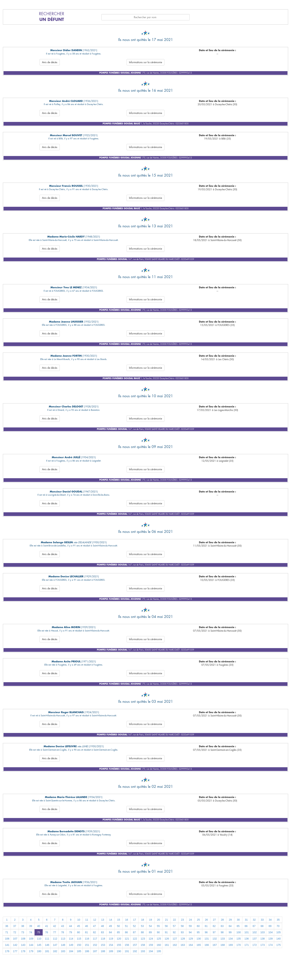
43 (62, 926)
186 (87, 951)
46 (86, 926)
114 (71, 938)
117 (95, 938)
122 (135, 938)
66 (246, 926)
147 (55, 944)
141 (7, 944)
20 (158, 919)
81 (86, 932)
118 (103, 938)
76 (46, 932)
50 (118, 926)
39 (30, 926)
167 (214, 944)
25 (198, 919)
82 (94, 932)
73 (22, 932)
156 (127, 944)
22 (174, 919)
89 (150, 932)
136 (246, 938)
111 (47, 938)
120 (119, 938)
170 (238, 944)
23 (182, 919)
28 (222, 919)
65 (238, 926)
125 (159, 938)
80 (78, 932)
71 (6, 932)
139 (270, 938)
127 (175, 938)
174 (270, 944)
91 (166, 932)
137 (254, 938)
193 (143, 951)
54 (150, 926)
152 (95, 944)
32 (254, 919)
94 (190, 932)
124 (151, 938)
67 (254, 926)
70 (278, 926)
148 (63, 944)
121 (127, 938)
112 (55, 938)
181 (47, 951)
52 (134, 926)
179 (31, 951)
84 (110, 932)
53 (142, 926)
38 (22, 926)
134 (230, 938)
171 (246, 944)
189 (111, 951)
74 (30, 932)
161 (167, 944)
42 (54, 926)
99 (230, 932)
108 (23, 938)
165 (199, 944)
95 (198, 932)
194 (151, 951)
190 (119, 951)
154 (111, 944)
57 (174, 926)
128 (183, 938)
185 (79, 951)
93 (182, 932)
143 (23, 944)
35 (278, 919)
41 (46, 926)
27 (214, 919)
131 (207, 938)
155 (119, 944)
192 (135, 951)
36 (6, 926)
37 (14, 926)
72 (14, 932)
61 (206, 926)
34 (270, 919)
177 (15, 951)
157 (135, 944)
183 (63, 951)
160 (159, 944)
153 (103, 944)
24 (190, 919)
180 (39, 951)
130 (199, 938)
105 (278, 932)
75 (38, 932)
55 (158, 926)
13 (102, 919)
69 (270, 926)
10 (78, 919)
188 (103, 951)
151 (87, 944)
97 (214, 932)
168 (222, 944)
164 (191, 944)
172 (254, 944)
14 (110, 919)
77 (54, 932)
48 (102, 926)
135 (238, 938)
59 (190, 926)
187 (95, 951)
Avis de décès (49, 62)
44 (70, 926)
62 (214, 926)
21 (166, 919)
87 (134, 932)
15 (118, 919)
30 (238, 919)
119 (111, 938)
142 (15, 944)
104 (270, 932)
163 (183, 944)
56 (166, 926)
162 (175, 944)
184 (71, 951)
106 (7, 938)
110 (39, 938)
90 (158, 932)
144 (31, 944)
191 (127, 951)
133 (222, 938)
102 (254, 932)
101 (246, 932)
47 (94, 926)
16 (126, 919)
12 (94, 919)
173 (262, 944)
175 (278, 944)
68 (262, 926)
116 (87, 938)
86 (126, 932)
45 (78, 926)
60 (198, 926)
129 (191, 938)
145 (39, 944)
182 (55, 951)
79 (70, 932)
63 (222, 926)
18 (142, 919)
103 (262, 932)
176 (7, 951)
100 (238, 932)
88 (142, 932)
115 (79, 938)
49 (110, 926)
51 (126, 926)
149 (71, 944)
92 (174, 932)
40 (38, 926)
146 (47, 944)
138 (262, 938)
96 (206, 932)
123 (143, 938)
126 (167, 938)
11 (86, 919)
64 (230, 926)
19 (150, 919)
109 (31, 938)
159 (151, 944)
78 (62, 932)
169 (230, 944)
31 (246, 919)
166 (207, 944)
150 (79, 944)
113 (63, 938)
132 (214, 938)
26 (206, 919)
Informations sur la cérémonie (145, 62)
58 (182, 926)
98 (222, 932)
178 (23, 951)
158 (143, 944)
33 (262, 919)
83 (102, 932)
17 (134, 919)
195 (159, 951)
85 (118, 932)
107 (15, 938)
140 (278, 938)
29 (230, 919)
